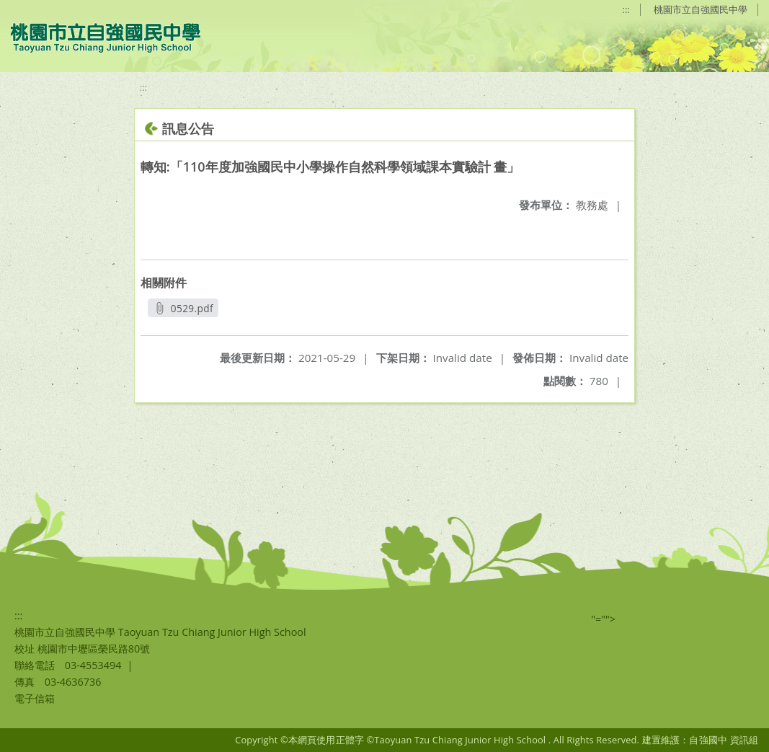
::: (626, 9)
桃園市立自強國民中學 (700, 9)
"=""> (603, 619)
